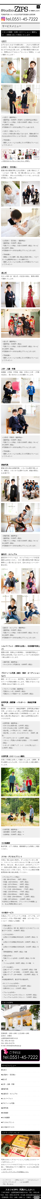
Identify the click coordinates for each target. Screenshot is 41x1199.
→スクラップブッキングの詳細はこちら (15, 1168)
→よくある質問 (24, 1178)
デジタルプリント (8, 1118)
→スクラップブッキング (9, 1178)
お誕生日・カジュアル (9, 1089)
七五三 (4, 1066)
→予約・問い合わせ (7, 1180)
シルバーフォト (7, 1094)
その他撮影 (6, 1113)
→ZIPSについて (19, 1176)
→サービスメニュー (33, 1176)
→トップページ (6, 1176)
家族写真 (5, 1085)
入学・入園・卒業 (8, 1080)
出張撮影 (5, 1109)
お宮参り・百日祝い (9, 1070)
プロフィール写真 (8, 1099)
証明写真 (5, 1104)
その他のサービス (8, 1123)
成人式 (4, 1075)
